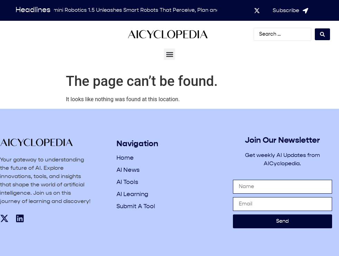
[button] (169, 54)
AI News (128, 170)
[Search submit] (322, 34)
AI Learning (132, 194)
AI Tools (127, 182)
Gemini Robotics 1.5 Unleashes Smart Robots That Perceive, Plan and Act (140, 10)
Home (125, 158)
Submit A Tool (135, 207)
